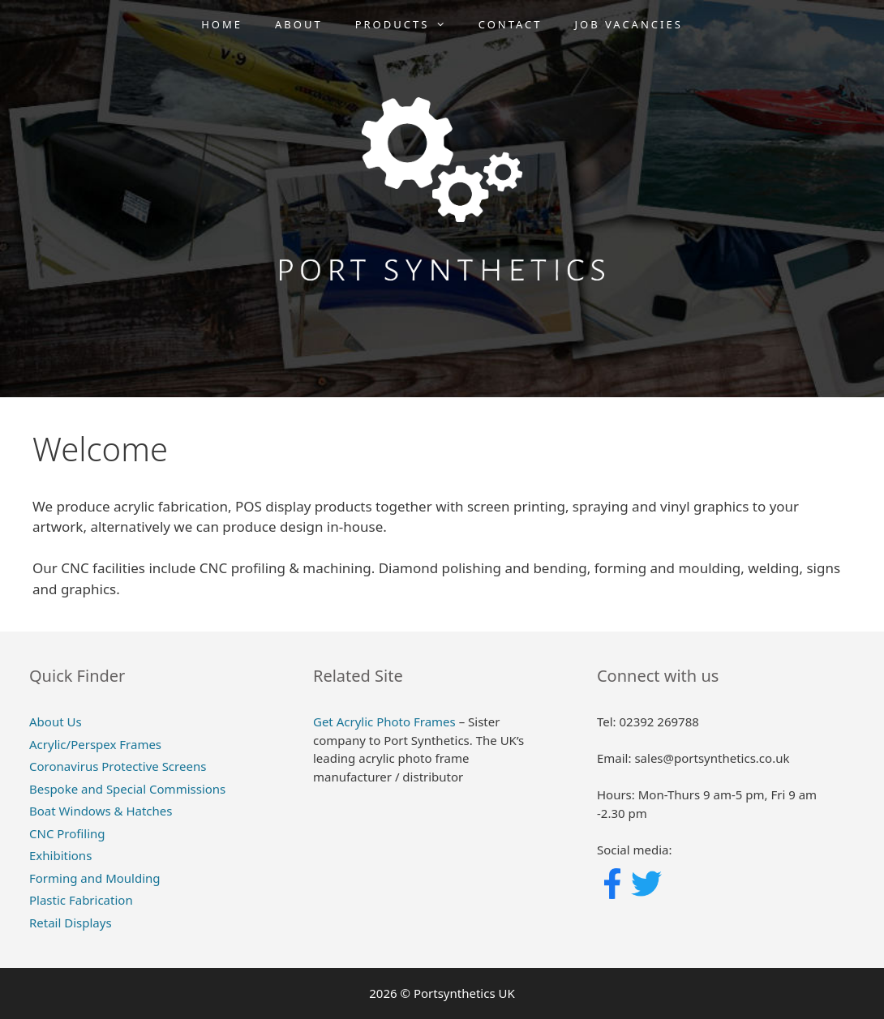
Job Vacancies (629, 24)
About (299, 24)
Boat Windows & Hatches (100, 811)
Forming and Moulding (95, 878)
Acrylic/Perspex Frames (95, 744)
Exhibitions (60, 855)
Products (408, 24)
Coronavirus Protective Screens (117, 766)
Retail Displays (70, 922)
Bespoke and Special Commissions (127, 789)
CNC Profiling (67, 833)
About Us (55, 721)
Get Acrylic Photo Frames (384, 721)
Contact (510, 24)
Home (221, 24)
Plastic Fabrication (81, 900)
